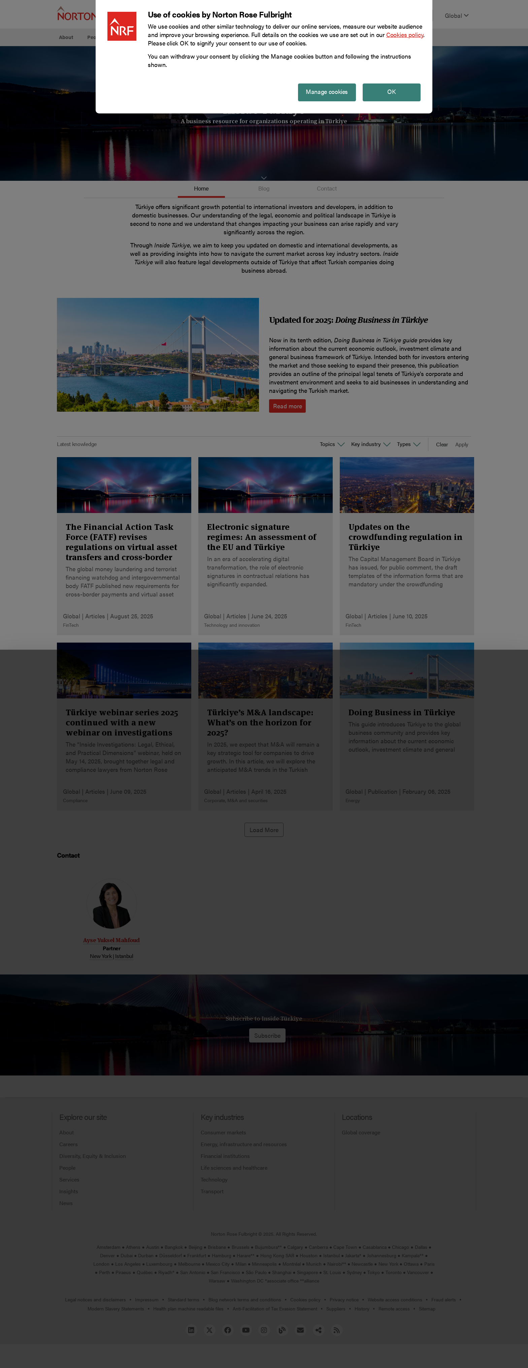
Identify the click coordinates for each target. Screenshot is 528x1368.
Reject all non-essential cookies (367, 1347)
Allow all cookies (161, 1347)
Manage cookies (264, 1347)
